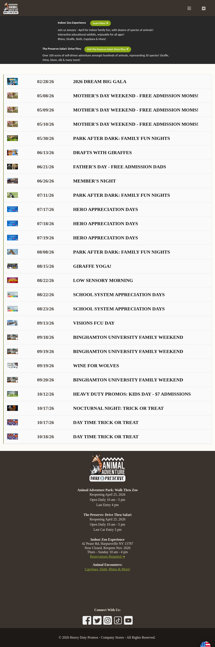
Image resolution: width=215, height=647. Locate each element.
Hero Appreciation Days (72, 209)
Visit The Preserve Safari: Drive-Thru (107, 49)
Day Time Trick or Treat (73, 422)
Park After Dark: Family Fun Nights (88, 138)
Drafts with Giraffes (69, 152)
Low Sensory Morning (70, 280)
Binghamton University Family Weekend (95, 337)
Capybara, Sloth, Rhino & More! (107, 569)
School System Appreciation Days (86, 294)
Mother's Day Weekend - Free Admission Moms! (102, 95)
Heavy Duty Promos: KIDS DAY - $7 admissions (99, 394)
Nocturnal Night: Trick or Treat (85, 408)
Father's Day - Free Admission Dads (86, 166)
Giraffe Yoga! (59, 266)
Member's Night (61, 180)
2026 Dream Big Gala (67, 81)
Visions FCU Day (61, 323)
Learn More (100, 23)
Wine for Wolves (63, 365)
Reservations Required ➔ (107, 556)
